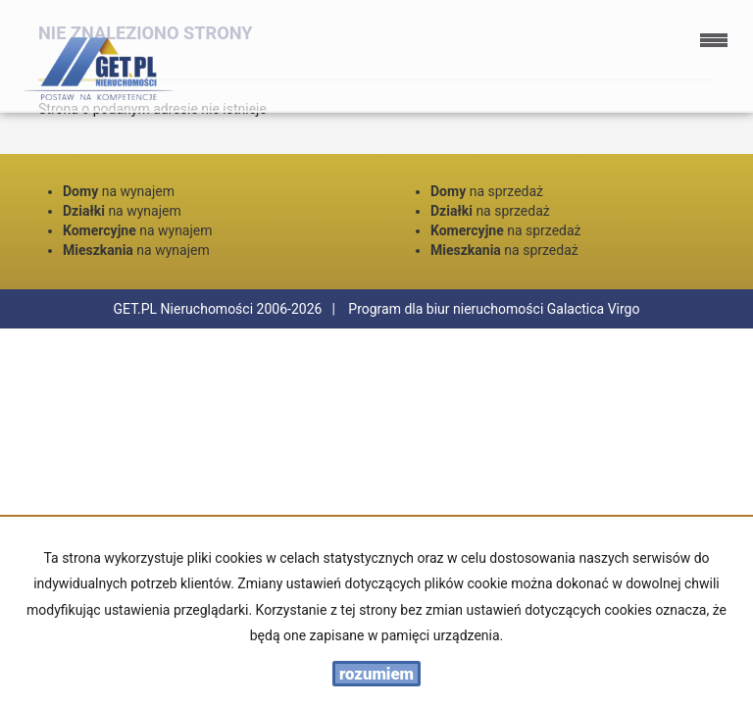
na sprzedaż (486, 191)
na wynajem (119, 191)
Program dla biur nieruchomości (447, 309)
